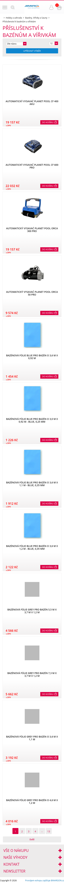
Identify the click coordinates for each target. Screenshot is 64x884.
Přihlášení (51, 7)
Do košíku (48, 122)
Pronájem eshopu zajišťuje (37, 880)
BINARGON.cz (57, 880)
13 (48, 831)
